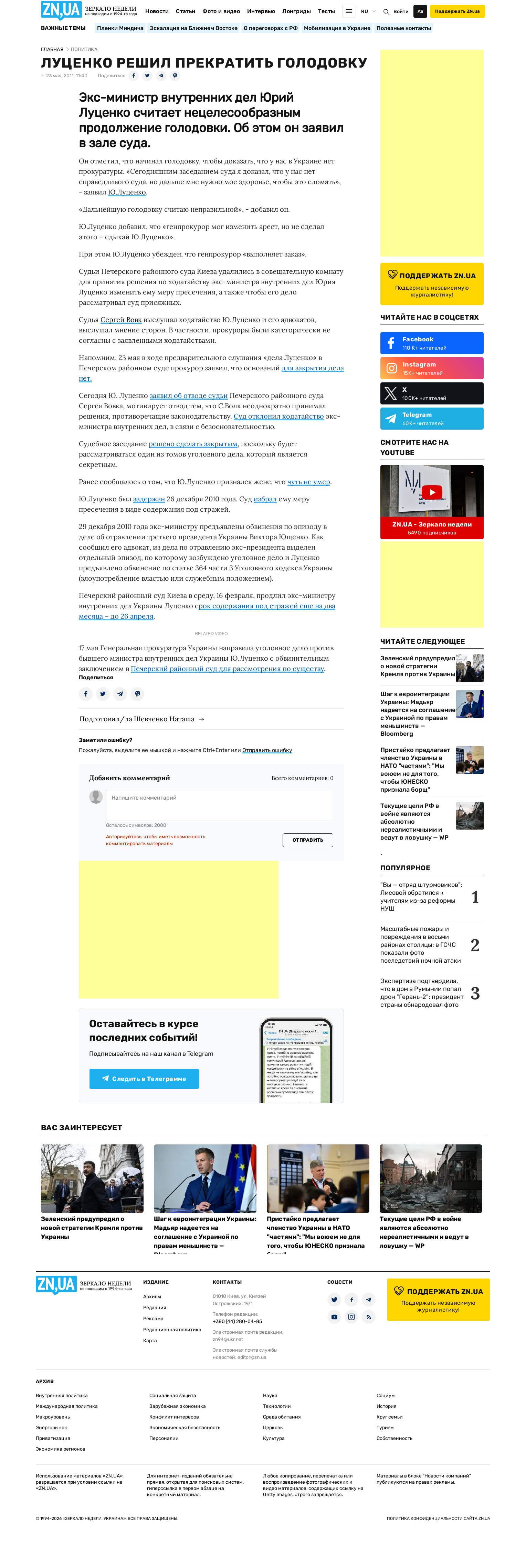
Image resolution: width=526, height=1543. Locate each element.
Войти (401, 11)
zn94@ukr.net (228, 1339)
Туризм (385, 1428)
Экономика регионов (60, 1449)
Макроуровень (53, 1417)
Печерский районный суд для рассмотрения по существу (227, 668)
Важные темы (63, 28)
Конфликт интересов (174, 1417)
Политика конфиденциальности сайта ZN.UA (438, 1518)
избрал (265, 498)
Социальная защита (172, 1396)
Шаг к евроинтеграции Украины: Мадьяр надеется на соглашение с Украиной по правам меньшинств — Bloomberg (417, 714)
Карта (150, 1341)
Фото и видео (221, 11)
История (387, 1406)
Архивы (152, 1297)
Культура (274, 1438)
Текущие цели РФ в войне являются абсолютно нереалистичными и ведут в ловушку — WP (414, 821)
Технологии (277, 1406)
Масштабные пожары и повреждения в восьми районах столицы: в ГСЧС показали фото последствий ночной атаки (420, 944)
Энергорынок (51, 1428)
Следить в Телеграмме (144, 1079)
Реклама (153, 1319)
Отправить (308, 840)
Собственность (394, 1438)
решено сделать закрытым (193, 443)
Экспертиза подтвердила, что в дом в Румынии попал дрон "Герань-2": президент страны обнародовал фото (422, 993)
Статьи (185, 11)
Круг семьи (390, 1417)
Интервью (261, 11)
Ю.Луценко (127, 192)
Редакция (154, 1308)
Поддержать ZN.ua (457, 11)
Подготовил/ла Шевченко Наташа (137, 718)
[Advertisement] (178, 930)
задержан (149, 498)
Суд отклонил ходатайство (279, 416)
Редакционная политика (172, 1330)
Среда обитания (282, 1417)
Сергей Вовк (121, 319)
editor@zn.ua (252, 1357)
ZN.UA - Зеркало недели (432, 524)
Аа (420, 11)
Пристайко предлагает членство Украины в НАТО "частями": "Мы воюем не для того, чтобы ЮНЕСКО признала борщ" (415, 769)
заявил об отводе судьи (189, 395)
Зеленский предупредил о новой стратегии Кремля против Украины (417, 666)
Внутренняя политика (62, 1396)
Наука (270, 1396)
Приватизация (53, 1438)
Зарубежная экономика (177, 1406)
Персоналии (164, 1438)
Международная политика (67, 1406)
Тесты (326, 11)
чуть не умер (308, 481)
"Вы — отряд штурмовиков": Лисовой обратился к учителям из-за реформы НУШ (421, 896)
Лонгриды (296, 11)
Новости (157, 11)
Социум (386, 1396)
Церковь (273, 1428)
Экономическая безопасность (184, 1428)
